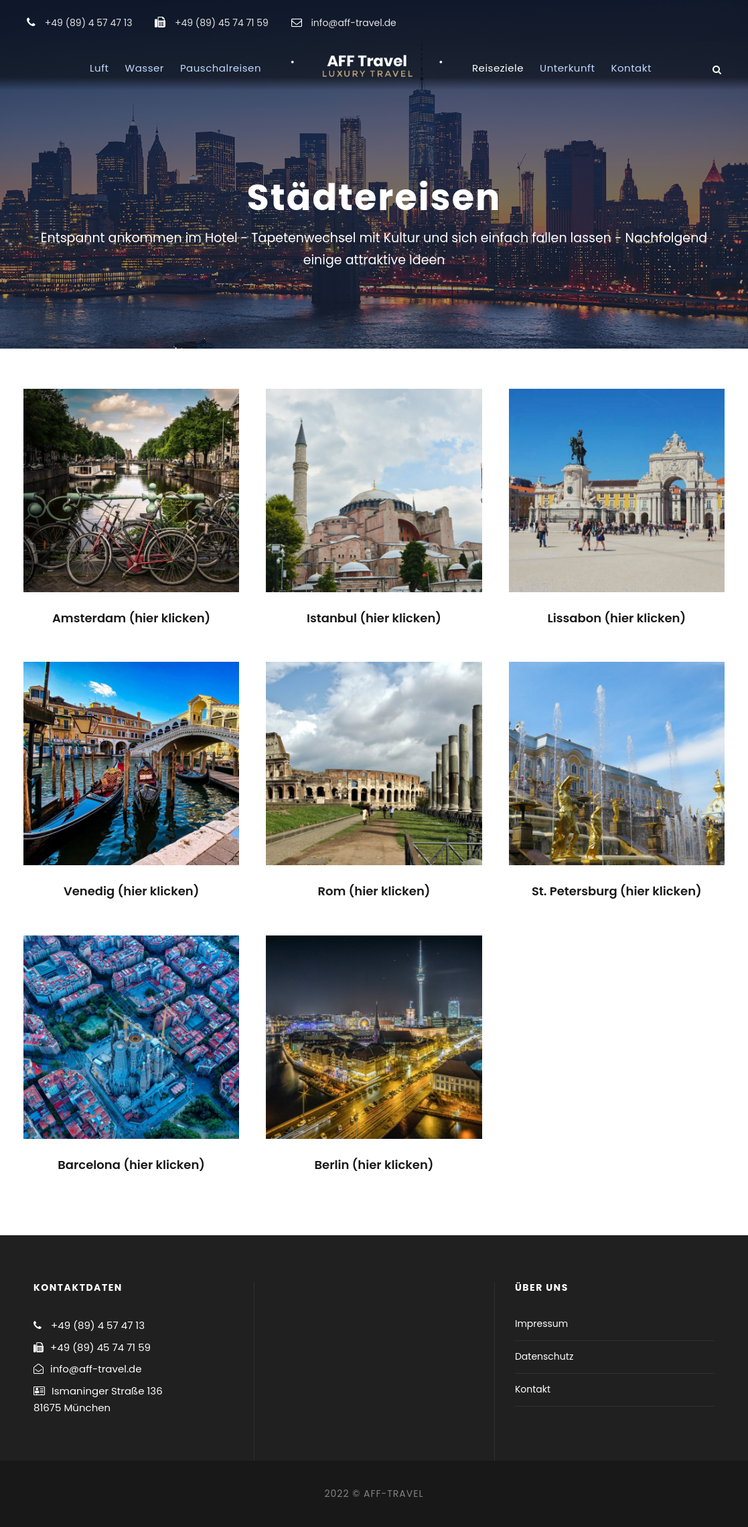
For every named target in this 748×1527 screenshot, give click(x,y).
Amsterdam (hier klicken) (131, 618)
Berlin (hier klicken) (373, 1164)
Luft (99, 68)
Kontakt (631, 68)
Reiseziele (498, 68)
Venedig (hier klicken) (132, 891)
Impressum (541, 1323)
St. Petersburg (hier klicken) (617, 891)
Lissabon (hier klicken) (616, 618)
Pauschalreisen (220, 68)
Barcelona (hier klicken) (131, 1164)
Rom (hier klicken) (373, 891)
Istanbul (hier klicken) (374, 618)
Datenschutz (544, 1356)
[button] (719, 18)
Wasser (144, 68)
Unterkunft (567, 68)
